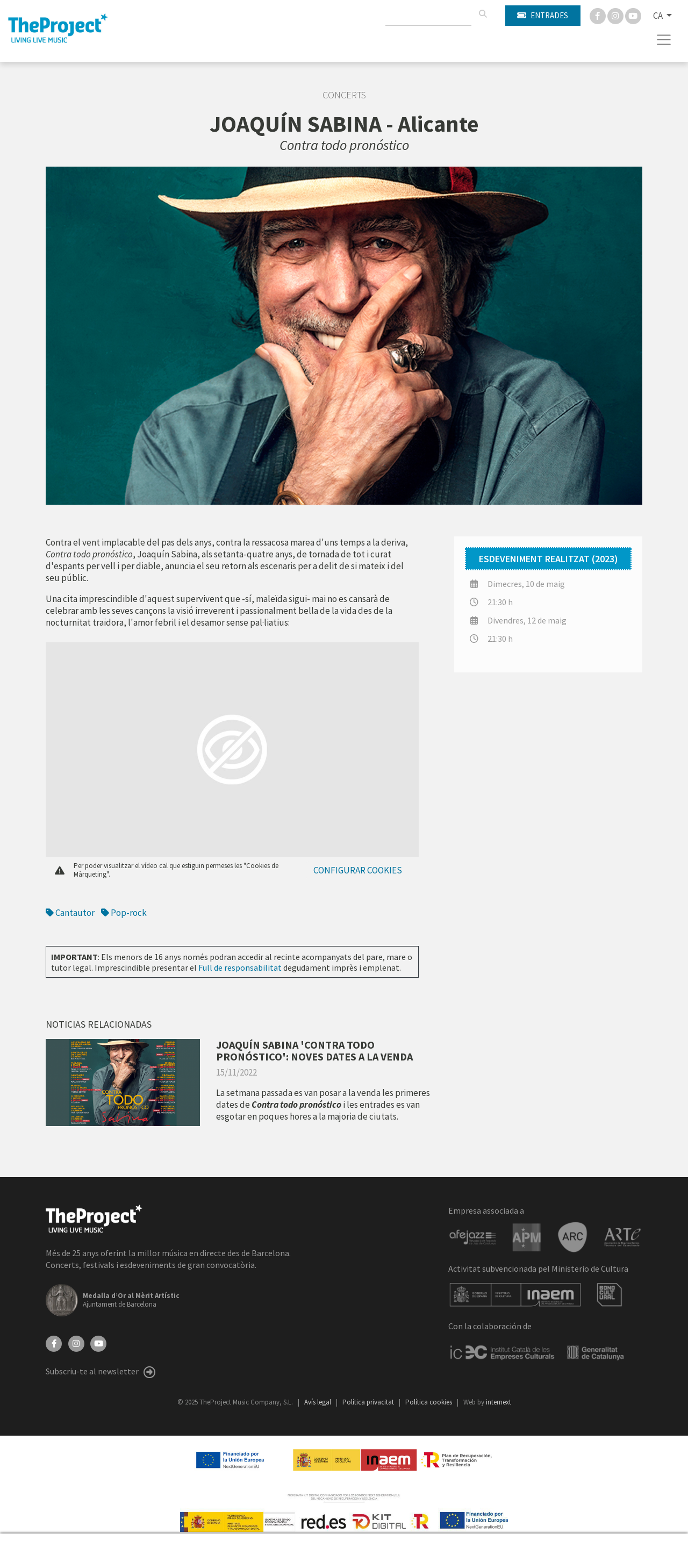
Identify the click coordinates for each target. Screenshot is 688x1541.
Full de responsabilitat (240, 967)
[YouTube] (98, 1342)
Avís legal (318, 1402)
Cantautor (70, 913)
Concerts (344, 95)
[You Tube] (633, 15)
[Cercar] (482, 14)
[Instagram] (616, 15)
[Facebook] (598, 15)
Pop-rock (124, 913)
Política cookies (429, 1402)
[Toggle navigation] (664, 39)
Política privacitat (369, 1402)
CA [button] (658, 15)
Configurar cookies (357, 870)
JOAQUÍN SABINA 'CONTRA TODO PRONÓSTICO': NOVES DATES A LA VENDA (314, 1050)
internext (498, 1402)
